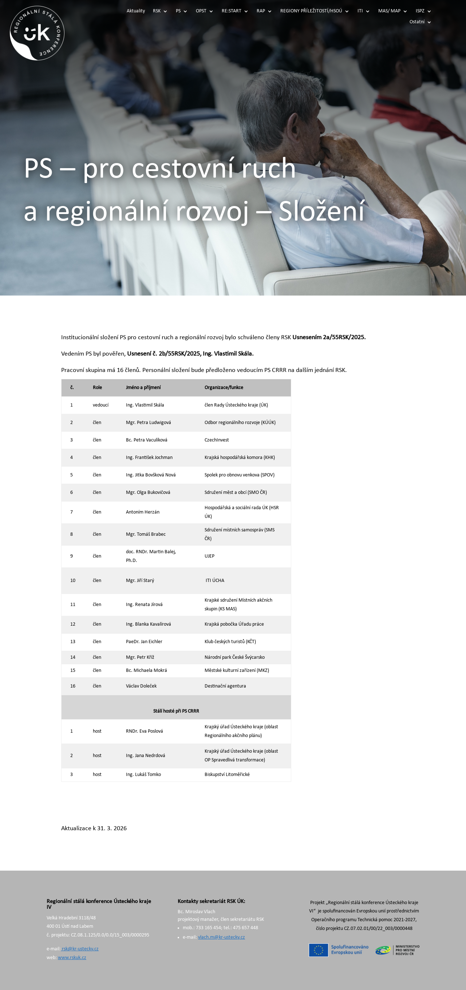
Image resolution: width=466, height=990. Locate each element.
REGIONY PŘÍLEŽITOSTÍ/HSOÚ (311, 11)
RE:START (231, 11)
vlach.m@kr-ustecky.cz (221, 937)
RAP (261, 11)
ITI (360, 11)
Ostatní (417, 22)
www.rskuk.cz (72, 958)
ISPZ (420, 11)
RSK (157, 11)
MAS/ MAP (389, 11)
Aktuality (136, 11)
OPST (201, 11)
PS (178, 11)
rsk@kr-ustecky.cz (80, 949)
